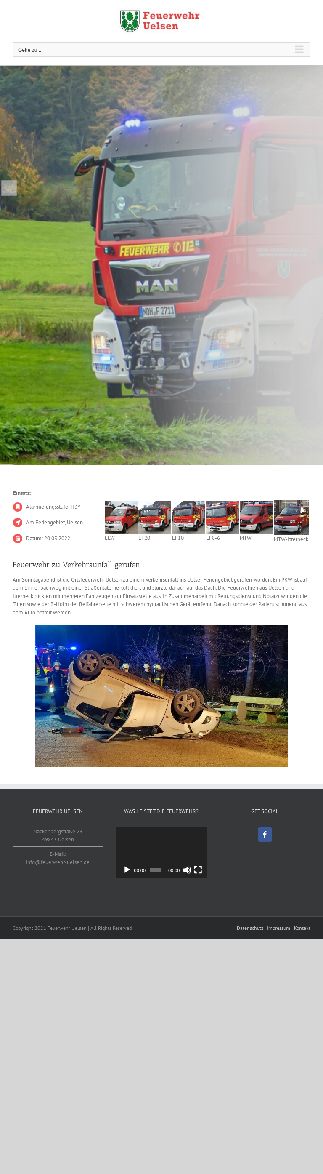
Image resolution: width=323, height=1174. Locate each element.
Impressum (278, 928)
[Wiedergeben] (127, 870)
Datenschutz (250, 928)
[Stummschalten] (187, 870)
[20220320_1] (161, 696)
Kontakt (302, 928)
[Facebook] (265, 834)
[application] (161, 852)
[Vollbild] (198, 870)
